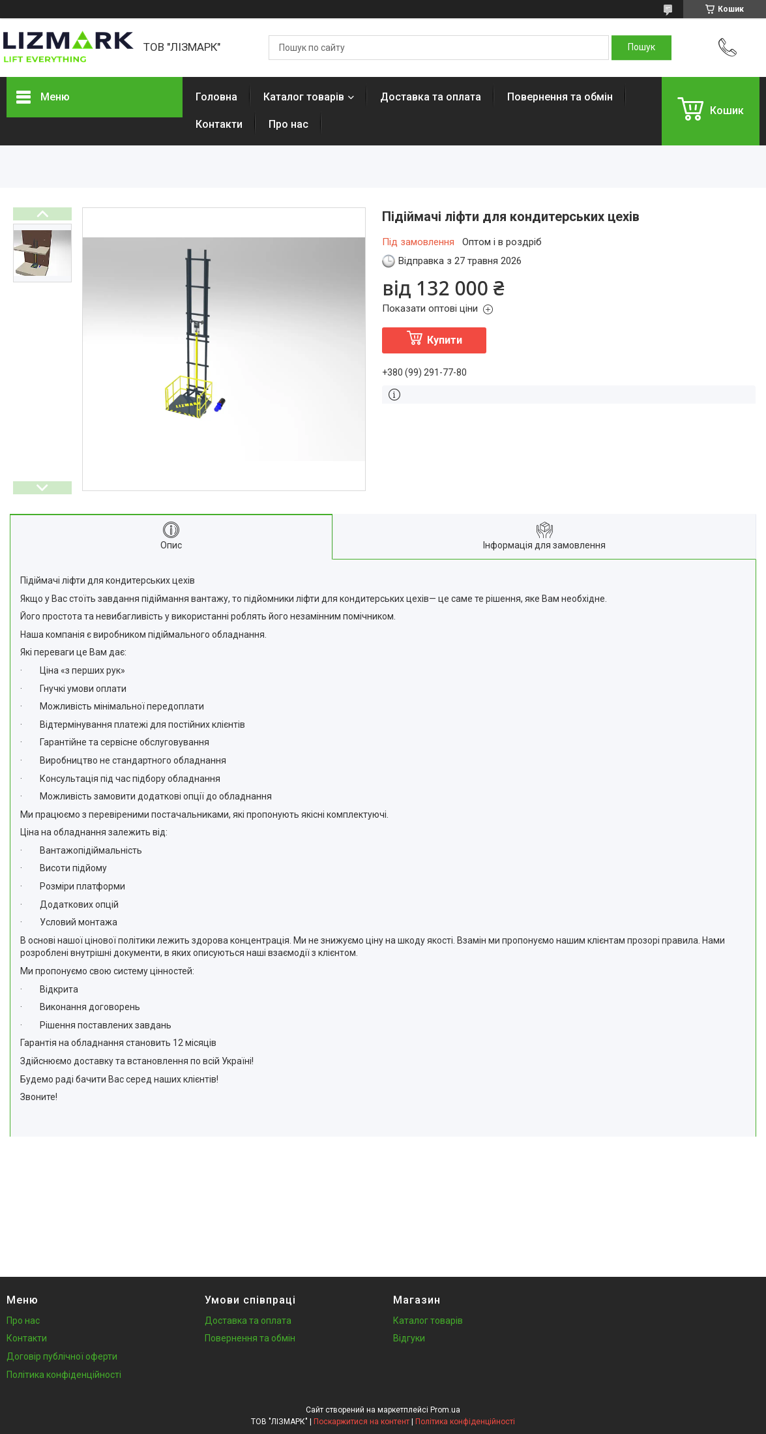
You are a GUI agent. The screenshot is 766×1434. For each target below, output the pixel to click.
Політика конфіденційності (64, 1374)
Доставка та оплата (430, 97)
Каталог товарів (303, 97)
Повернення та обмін (560, 97)
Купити (444, 340)
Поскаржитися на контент (361, 1421)
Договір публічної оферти (62, 1356)
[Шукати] (641, 47)
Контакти (219, 124)
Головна (216, 97)
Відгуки (409, 1338)
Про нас (288, 124)
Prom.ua (445, 1409)
